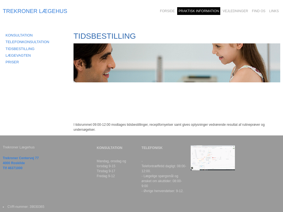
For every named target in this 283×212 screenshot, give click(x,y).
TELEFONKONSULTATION (27, 42)
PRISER (12, 62)
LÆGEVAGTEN (18, 55)
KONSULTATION (19, 35)
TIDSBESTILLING (20, 49)
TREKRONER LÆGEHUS (35, 11)
